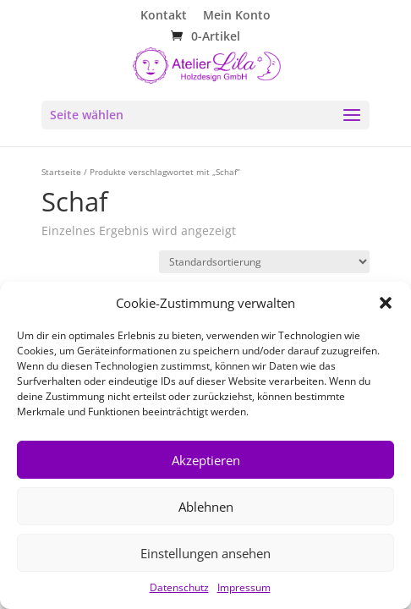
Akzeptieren (206, 460)
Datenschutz (179, 587)
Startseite (61, 172)
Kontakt (163, 16)
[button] (385, 302)
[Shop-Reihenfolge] (264, 261)
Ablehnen (205, 506)
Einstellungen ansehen (205, 553)
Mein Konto (237, 16)
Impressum (244, 587)
